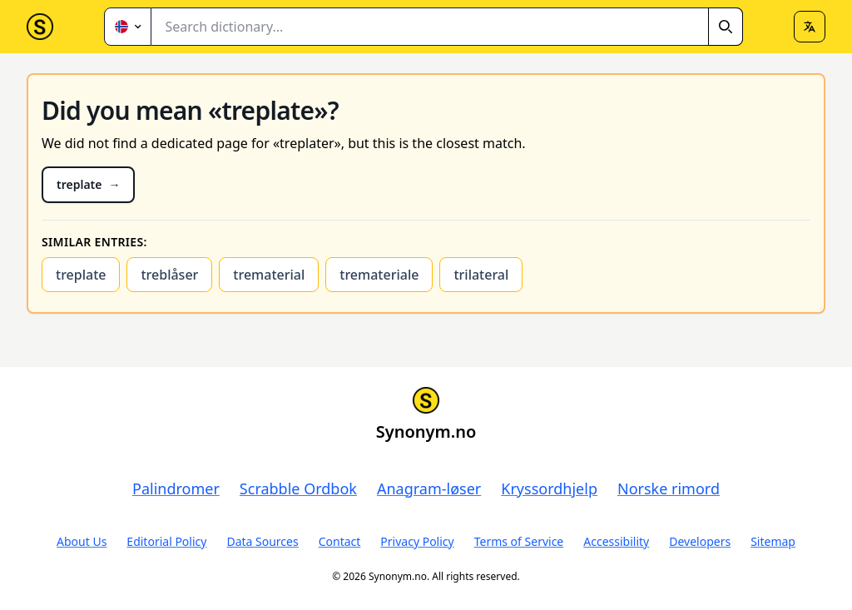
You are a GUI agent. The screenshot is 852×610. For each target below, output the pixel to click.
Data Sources (262, 541)
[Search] (725, 26)
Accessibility (616, 541)
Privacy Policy (416, 541)
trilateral (480, 274)
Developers (700, 541)
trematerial (269, 274)
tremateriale (379, 274)
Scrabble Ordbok (298, 488)
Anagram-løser (429, 488)
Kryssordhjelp (549, 488)
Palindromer (176, 488)
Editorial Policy (166, 541)
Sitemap (772, 541)
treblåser (169, 274)
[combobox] (447, 26)
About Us (81, 541)
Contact (340, 541)
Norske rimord (668, 488)
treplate (81, 274)
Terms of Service (519, 541)
